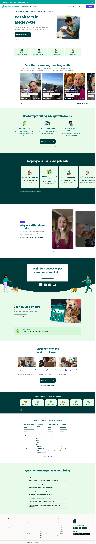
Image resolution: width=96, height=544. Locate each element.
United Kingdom (63, 429)
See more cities (52, 451)
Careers (25, 526)
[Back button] (21, 103)
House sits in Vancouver (62, 533)
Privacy (36, 542)
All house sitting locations (62, 535)
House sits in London (61, 524)
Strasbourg (38, 446)
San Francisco (51, 445)
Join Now (89, 6)
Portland (50, 446)
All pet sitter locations (45, 537)
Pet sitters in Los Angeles (45, 529)
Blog (24, 527)
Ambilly (25, 448)
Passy (25, 445)
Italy (61, 445)
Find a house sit (34, 6)
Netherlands (63, 443)
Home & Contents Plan (12, 529)
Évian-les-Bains (27, 446)
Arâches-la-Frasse (28, 441)
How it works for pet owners (13, 520)
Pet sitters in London (44, 526)
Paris (37, 428)
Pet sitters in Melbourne (45, 533)
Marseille (38, 440)
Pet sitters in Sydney (44, 531)
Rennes (37, 450)
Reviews (8, 533)
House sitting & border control (13, 531)
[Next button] (25, 103)
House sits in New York (61, 526)
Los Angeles (50, 433)
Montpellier (38, 438)
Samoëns (26, 437)
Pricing (8, 524)
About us (25, 520)
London (49, 427)
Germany (62, 435)
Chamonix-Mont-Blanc (29, 429)
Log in (83, 6)
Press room (26, 529)
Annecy (25, 427)
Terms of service (28, 542)
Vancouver (50, 441)
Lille (37, 444)
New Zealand (63, 441)
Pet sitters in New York (45, 527)
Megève (25, 435)
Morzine (25, 431)
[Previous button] (53, 251)
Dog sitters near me (44, 524)
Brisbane (50, 437)
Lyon (37, 430)
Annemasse (26, 433)
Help (79, 6)
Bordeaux (38, 436)
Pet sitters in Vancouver (45, 535)
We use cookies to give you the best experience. (14, 2)
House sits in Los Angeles (62, 527)
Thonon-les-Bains (28, 439)
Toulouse (38, 432)
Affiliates (25, 531)
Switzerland (63, 448)
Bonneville (26, 443)
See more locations (29, 451)
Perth (49, 439)
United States (63, 427)
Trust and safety (10, 526)
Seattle (49, 443)
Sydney (49, 429)
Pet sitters (42, 520)
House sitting (59, 520)
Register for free (22, 35)
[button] (62, 229)
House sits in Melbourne (62, 531)
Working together (27, 533)
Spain (61, 437)
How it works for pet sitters (12, 522)
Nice (37, 434)
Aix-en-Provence (40, 448)
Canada (62, 433)
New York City (51, 435)
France (61, 439)
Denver (49, 448)
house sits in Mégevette (25, 39)
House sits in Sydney (61, 529)
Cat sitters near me (44, 522)
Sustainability (26, 524)
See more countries (65, 451)
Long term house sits (61, 522)
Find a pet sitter (25, 6)
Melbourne (50, 431)
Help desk (9, 527)
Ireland (61, 446)
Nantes (37, 442)
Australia (62, 431)
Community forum (28, 522)
